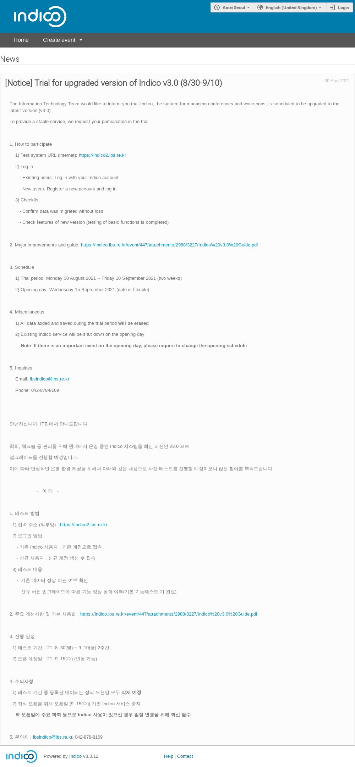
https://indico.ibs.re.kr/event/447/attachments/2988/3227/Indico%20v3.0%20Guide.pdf (169, 245)
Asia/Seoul (234, 7)
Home (21, 40)
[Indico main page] (33, 16)
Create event (59, 40)
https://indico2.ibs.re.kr (102, 155)
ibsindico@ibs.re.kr (49, 379)
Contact (185, 756)
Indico (75, 756)
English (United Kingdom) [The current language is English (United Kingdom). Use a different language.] (291, 7)
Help (168, 756)
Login (343, 7)
